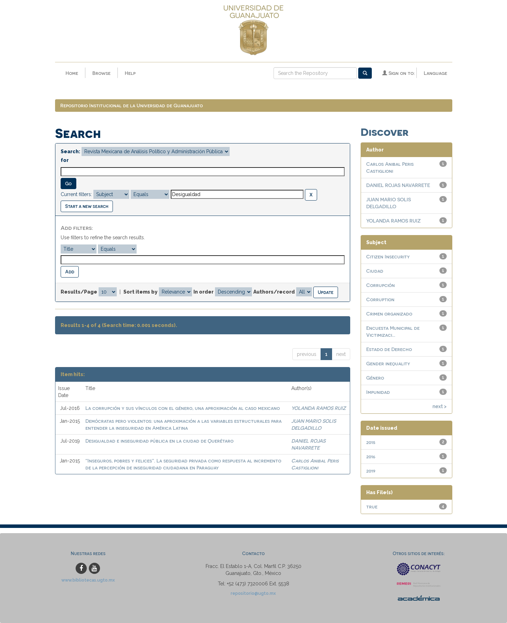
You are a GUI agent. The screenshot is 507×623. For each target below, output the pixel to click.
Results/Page (79, 292)
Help (130, 73)
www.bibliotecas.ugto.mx (88, 580)
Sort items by (140, 292)
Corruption (380, 299)
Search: (70, 151)
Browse (101, 73)
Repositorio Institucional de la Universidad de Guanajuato (131, 105)
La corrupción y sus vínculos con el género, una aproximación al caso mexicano (182, 408)
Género (375, 378)
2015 (370, 442)
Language (435, 73)
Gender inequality (388, 363)
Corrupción (380, 285)
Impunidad (378, 392)
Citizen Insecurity (388, 256)
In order (203, 292)
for (65, 160)
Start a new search (86, 206)
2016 (370, 456)
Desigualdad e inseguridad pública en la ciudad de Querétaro (159, 441)
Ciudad (374, 271)
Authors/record (274, 292)
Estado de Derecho (389, 349)
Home (72, 73)
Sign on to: (398, 73)
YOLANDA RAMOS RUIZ (318, 408)
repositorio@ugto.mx (253, 593)
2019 (370, 471)
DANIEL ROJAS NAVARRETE (398, 185)
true (371, 506)
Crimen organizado (389, 314)
